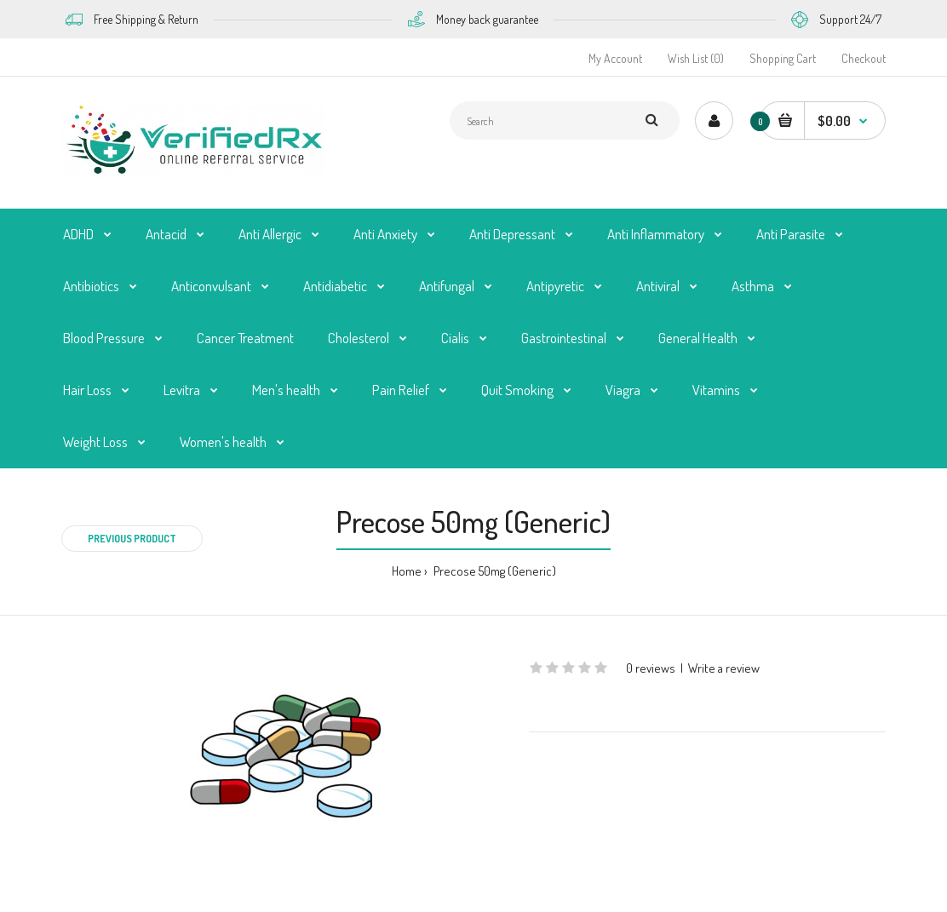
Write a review (724, 668)
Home (407, 571)
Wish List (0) (696, 58)
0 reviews (650, 668)
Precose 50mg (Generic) (493, 571)
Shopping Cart (782, 58)
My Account (615, 58)
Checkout (863, 58)
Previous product (132, 538)
